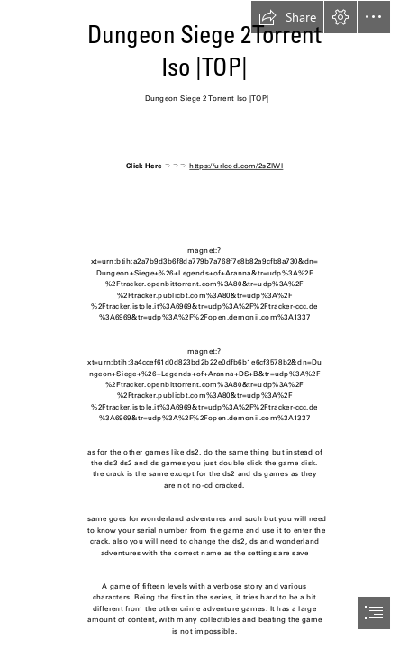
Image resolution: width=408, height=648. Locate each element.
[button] (287, 17)
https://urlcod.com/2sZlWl (236, 166)
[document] (204, 324)
